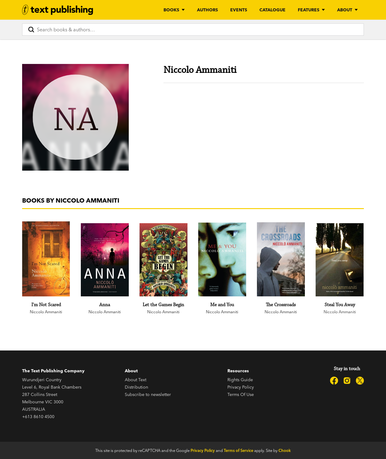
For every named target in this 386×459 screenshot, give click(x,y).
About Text (135, 379)
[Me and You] (222, 259)
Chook (284, 450)
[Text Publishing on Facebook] (334, 381)
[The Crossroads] (281, 259)
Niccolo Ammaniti (46, 311)
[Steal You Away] (339, 259)
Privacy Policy (240, 387)
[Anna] (104, 259)
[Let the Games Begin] (163, 259)
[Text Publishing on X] (360, 381)
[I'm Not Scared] (46, 258)
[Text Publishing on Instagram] (347, 381)
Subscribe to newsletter (148, 394)
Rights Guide (240, 379)
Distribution (136, 387)
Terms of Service (238, 450)
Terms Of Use (240, 394)
